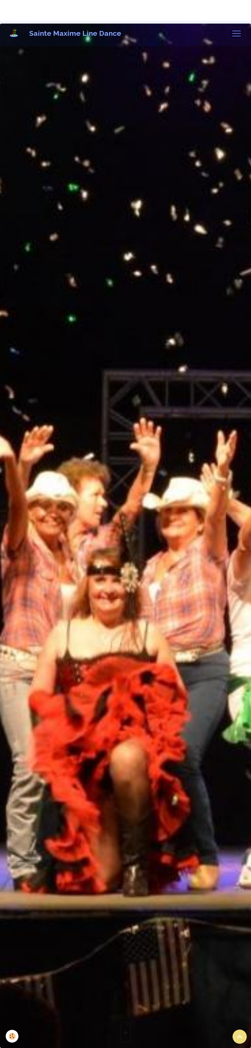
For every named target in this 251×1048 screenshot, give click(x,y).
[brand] (65, 33)
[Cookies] (12, 1036)
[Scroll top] (240, 1037)
